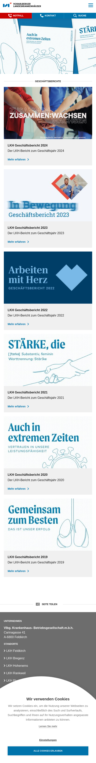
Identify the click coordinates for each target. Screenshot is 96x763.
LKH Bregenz (15, 658)
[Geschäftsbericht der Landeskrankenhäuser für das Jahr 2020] (48, 455)
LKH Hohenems (17, 665)
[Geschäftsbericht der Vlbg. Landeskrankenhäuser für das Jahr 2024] (48, 126)
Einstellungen (48, 740)
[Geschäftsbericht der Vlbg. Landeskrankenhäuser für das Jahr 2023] (48, 208)
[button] (16, 16)
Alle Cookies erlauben (48, 751)
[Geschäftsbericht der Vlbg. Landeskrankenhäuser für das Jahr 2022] (48, 291)
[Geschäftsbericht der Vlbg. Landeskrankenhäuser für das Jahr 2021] (48, 373)
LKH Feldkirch (15, 650)
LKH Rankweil (15, 673)
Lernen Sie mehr (48, 726)
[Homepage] (22, 5)
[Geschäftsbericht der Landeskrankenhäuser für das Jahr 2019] (48, 537)
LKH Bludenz (15, 680)
